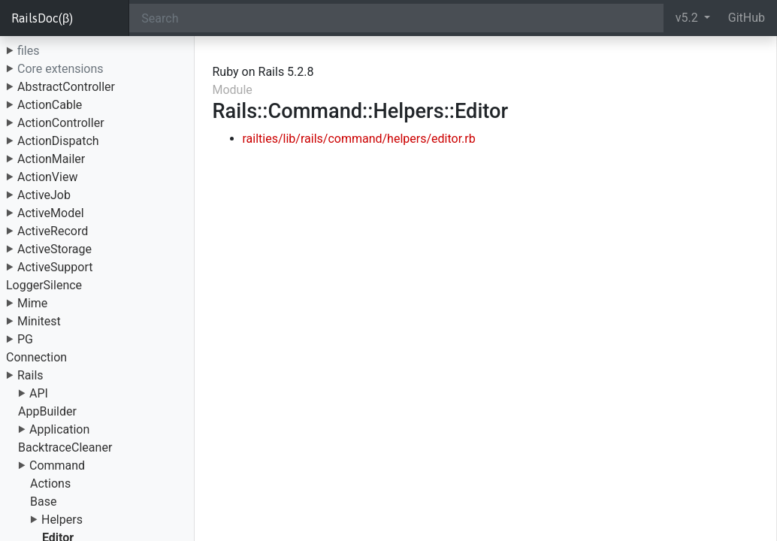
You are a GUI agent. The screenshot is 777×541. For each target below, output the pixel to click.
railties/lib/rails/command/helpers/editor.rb (359, 138)
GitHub (746, 18)
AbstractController (66, 87)
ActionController (60, 123)
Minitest (39, 321)
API (38, 393)
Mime (32, 303)
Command (57, 465)
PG (25, 339)
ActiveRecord (52, 231)
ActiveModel (50, 213)
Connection (36, 357)
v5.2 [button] (688, 18)
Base (43, 501)
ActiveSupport (55, 267)
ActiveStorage (54, 249)
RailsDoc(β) (42, 18)
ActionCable (49, 105)
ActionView (47, 177)
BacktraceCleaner (65, 447)
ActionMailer (51, 159)
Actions (50, 483)
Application (59, 429)
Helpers (62, 519)
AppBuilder (47, 411)
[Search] (396, 18)
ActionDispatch (58, 141)
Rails (30, 375)
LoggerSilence (44, 285)
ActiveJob (44, 195)
